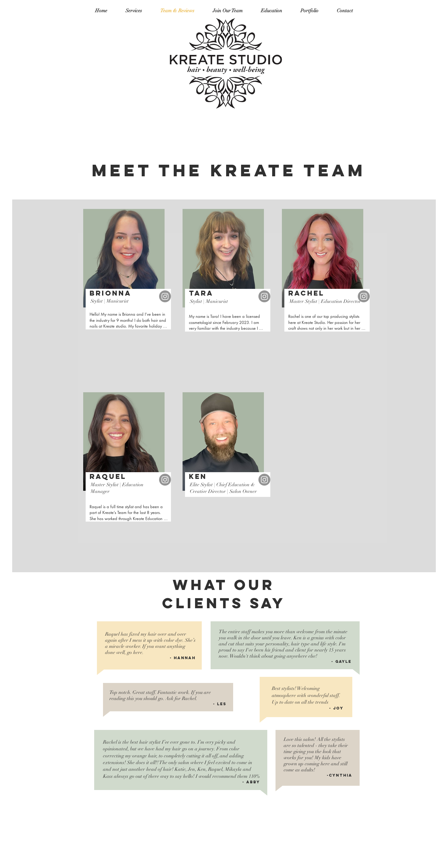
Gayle (343, 661)
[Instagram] (165, 296)
